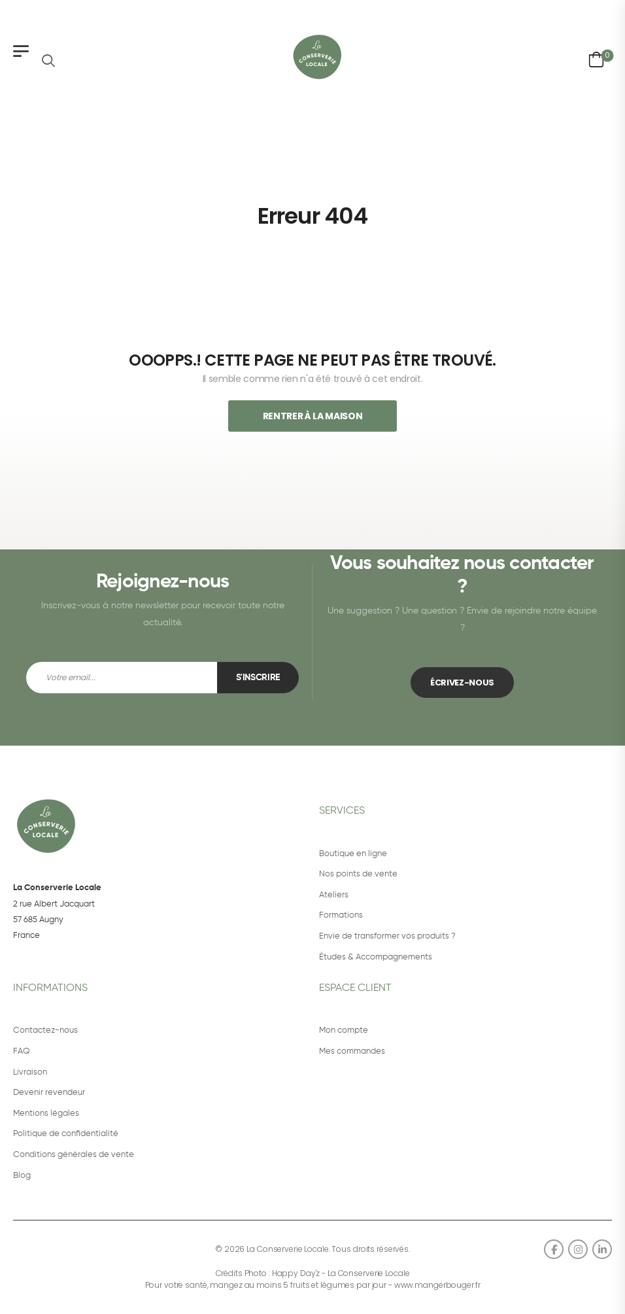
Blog (22, 1175)
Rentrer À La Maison (312, 416)
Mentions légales (46, 1113)
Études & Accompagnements (375, 957)
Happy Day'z (296, 1273)
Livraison (30, 1072)
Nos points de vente (358, 874)
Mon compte (343, 1030)
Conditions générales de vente (73, 1154)
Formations (341, 915)
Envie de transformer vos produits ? (387, 936)
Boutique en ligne (353, 854)
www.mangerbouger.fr (437, 1284)
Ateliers (333, 895)
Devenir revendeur (49, 1092)
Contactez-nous (45, 1030)
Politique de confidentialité (65, 1134)
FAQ (21, 1051)
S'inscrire (258, 677)
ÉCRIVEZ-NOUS (462, 682)
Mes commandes (352, 1051)
